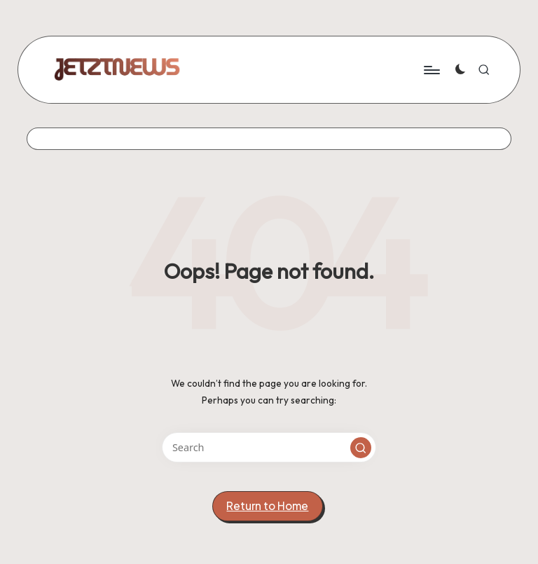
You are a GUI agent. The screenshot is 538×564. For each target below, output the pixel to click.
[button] (360, 447)
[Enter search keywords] (268, 447)
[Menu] (431, 69)
